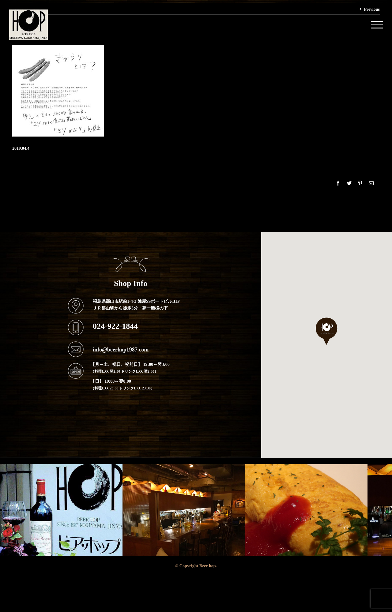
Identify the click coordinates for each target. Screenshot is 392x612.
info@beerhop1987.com (121, 349)
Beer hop (207, 566)
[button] (326, 331)
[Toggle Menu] (377, 24)
